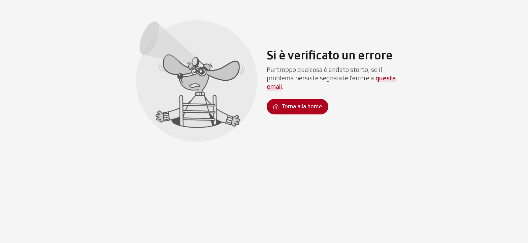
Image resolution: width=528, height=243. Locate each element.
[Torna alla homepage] (297, 106)
